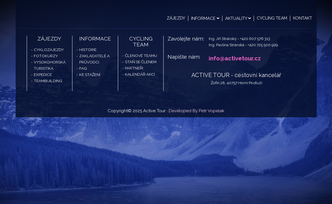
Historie (88, 49)
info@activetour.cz (235, 58)
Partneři (134, 68)
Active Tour (58, 14)
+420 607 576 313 (255, 38)
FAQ (83, 68)
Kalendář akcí (140, 74)
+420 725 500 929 (263, 44)
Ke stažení (89, 74)
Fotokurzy (46, 56)
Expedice (43, 74)
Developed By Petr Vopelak (196, 110)
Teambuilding (48, 80)
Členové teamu (141, 55)
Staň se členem (140, 62)
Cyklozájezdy (49, 49)
